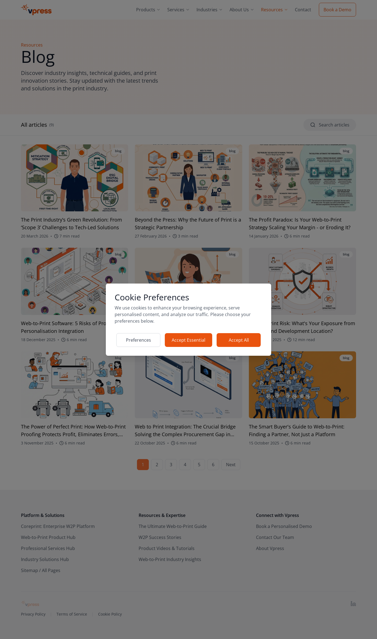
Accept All (239, 340)
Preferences (138, 340)
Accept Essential (188, 340)
